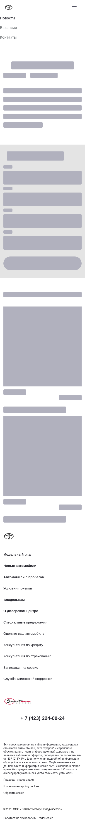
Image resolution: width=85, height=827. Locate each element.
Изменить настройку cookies (21, 786)
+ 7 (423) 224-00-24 (42, 718)
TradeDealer (45, 818)
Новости (7, 18)
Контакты (8, 37)
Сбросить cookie (13, 793)
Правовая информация (18, 779)
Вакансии (8, 28)
